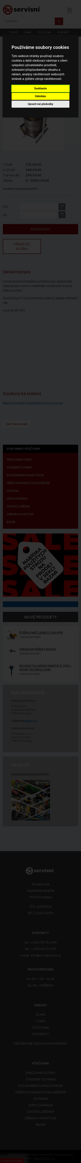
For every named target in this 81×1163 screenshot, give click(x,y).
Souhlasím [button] (40, 88)
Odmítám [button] (40, 96)
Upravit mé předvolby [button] (40, 104)
